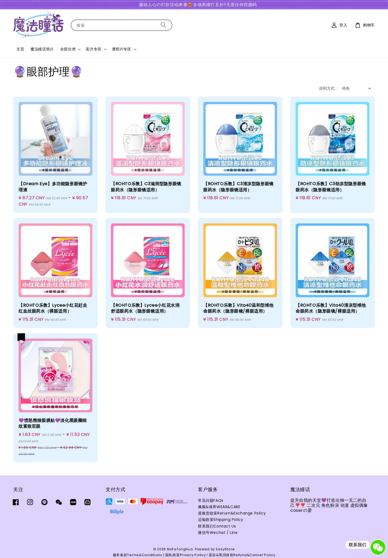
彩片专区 (93, 49)
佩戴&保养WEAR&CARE (219, 506)
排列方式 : (328, 88)
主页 (20, 49)
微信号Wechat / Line (218, 532)
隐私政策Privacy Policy (185, 554)
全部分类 (68, 49)
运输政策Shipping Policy (220, 519)
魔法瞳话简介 (42, 49)
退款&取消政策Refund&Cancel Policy (242, 554)
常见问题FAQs (210, 500)
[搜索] (163, 25)
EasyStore (225, 549)
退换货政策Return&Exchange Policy (232, 513)
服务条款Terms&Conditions (137, 554)
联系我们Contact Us (217, 526)
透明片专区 (121, 49)
